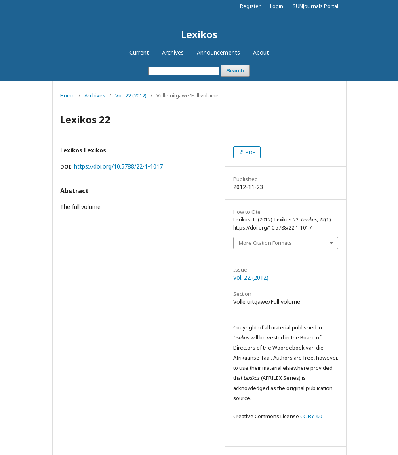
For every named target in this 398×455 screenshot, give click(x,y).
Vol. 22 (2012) (131, 95)
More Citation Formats (265, 242)
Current (139, 52)
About (261, 52)
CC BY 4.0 (311, 416)
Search (235, 70)
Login (276, 6)
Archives (173, 52)
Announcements (218, 52)
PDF (249, 152)
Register (250, 6)
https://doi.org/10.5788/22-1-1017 (118, 166)
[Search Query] (183, 71)
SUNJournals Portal (315, 6)
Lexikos (199, 34)
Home (67, 95)
